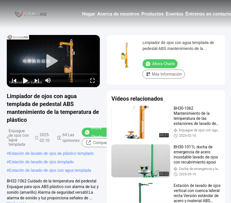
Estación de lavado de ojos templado (41, 162)
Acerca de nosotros (118, 14)
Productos (152, 14)
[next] (36, 80)
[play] (53, 61)
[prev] (14, 80)
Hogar (88, 14)
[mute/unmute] (48, 80)
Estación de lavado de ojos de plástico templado (51, 153)
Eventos (174, 14)
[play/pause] (25, 80)
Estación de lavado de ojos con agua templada (50, 170)
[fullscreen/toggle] (92, 80)
